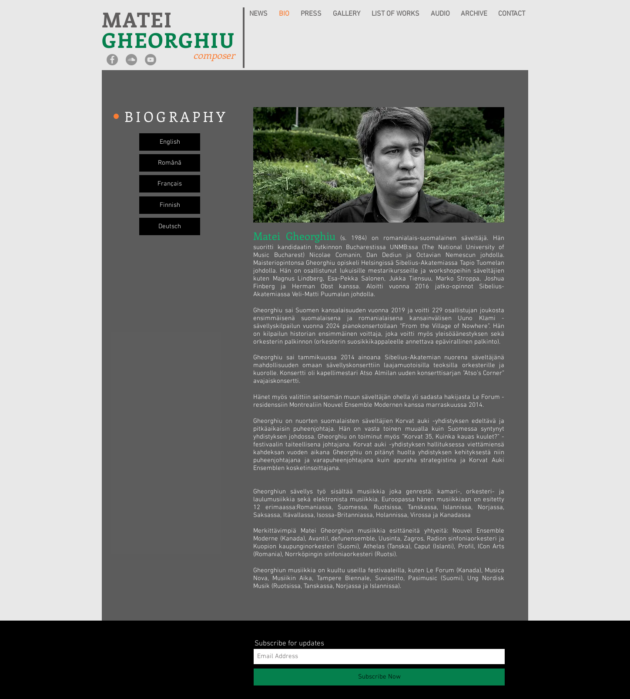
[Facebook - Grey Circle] (112, 59)
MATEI (137, 19)
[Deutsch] (169, 226)
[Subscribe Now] (379, 677)
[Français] (169, 183)
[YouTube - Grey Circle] (150, 59)
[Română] (169, 163)
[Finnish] (169, 205)
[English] (169, 142)
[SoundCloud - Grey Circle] (131, 59)
